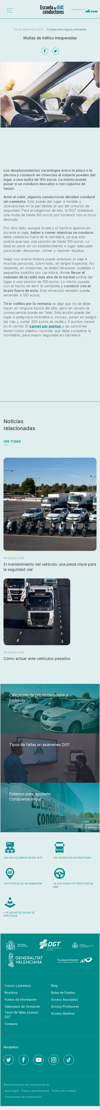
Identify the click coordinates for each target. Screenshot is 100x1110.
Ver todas (12, 441)
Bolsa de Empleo (63, 992)
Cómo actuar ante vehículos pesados (36, 658)
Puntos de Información (21, 999)
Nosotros (11, 992)
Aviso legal (11, 1090)
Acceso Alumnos (63, 1013)
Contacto (11, 1024)
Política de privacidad (35, 1090)
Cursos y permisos (18, 985)
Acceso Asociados (64, 999)
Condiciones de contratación (23, 1096)
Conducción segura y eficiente (66, 29)
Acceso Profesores (65, 1006)
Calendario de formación (22, 1006)
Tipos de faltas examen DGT (21, 1014)
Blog (54, 985)
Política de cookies (64, 1090)
